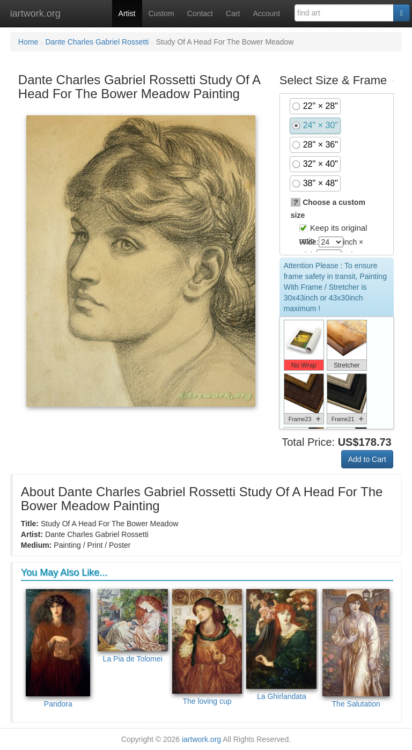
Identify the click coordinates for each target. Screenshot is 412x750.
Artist (127, 13)
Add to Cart (367, 459)
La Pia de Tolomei (133, 626)
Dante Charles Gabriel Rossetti (97, 42)
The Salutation (355, 648)
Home (28, 42)
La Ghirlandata (281, 645)
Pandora (58, 648)
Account (266, 13)
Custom (161, 13)
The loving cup (207, 647)
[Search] (401, 12)
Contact (200, 13)
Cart (233, 13)
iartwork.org (35, 13)
